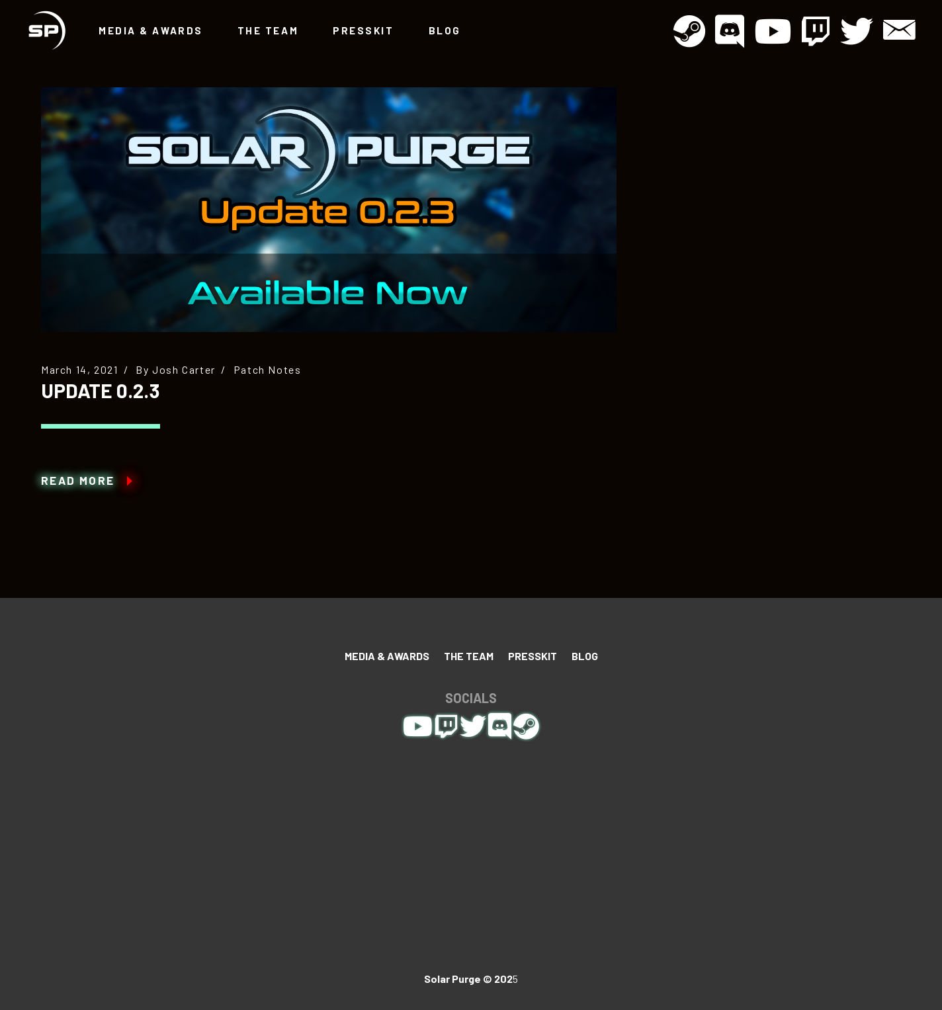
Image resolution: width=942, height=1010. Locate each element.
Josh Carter (184, 369)
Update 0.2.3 (100, 390)
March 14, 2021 (79, 369)
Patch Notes (268, 369)
